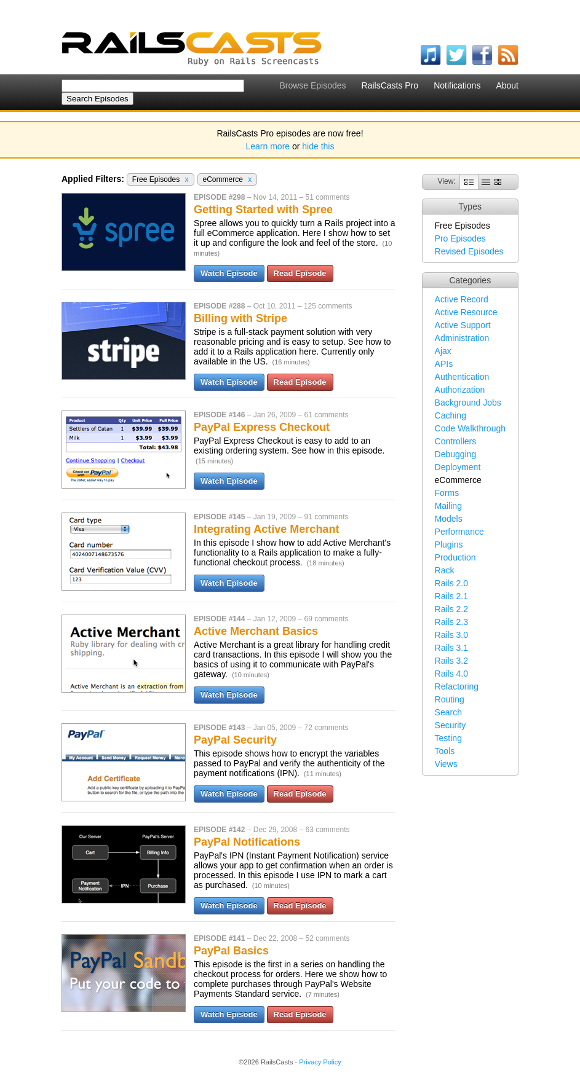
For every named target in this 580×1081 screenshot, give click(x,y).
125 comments (328, 306)
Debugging (456, 454)
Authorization (460, 390)
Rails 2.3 (451, 622)
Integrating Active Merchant (266, 529)
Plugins (449, 544)
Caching (450, 415)
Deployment (458, 467)
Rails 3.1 (451, 648)
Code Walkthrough (470, 428)
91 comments (326, 517)
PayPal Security (235, 740)
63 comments (327, 829)
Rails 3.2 (451, 661)
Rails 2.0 (451, 583)
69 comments (326, 619)
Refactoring (457, 686)
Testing (448, 738)
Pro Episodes (460, 238)
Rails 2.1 (451, 596)
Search (448, 712)
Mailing (448, 506)
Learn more (268, 146)
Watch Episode (229, 273)
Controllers (456, 441)
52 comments (327, 938)
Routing (449, 699)
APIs (444, 364)
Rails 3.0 (451, 635)
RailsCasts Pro (390, 85)
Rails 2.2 (451, 609)
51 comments (327, 197)
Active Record (461, 299)
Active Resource (466, 312)
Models (449, 519)
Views (446, 764)
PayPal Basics (231, 951)
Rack (445, 570)
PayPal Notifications (247, 842)
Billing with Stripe (240, 318)
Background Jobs (468, 402)
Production (455, 557)
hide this (318, 146)
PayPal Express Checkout (262, 427)
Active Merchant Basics (256, 631)
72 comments (326, 727)
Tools (445, 751)
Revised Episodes (469, 251)
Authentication (462, 377)
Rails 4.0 (451, 673)
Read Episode (300, 273)
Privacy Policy (320, 1062)
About (507, 85)
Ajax (443, 351)
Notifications (457, 85)
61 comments (326, 415)
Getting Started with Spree (263, 209)
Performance (459, 532)
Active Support (463, 325)
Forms (447, 493)
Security (450, 725)
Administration (462, 338)
